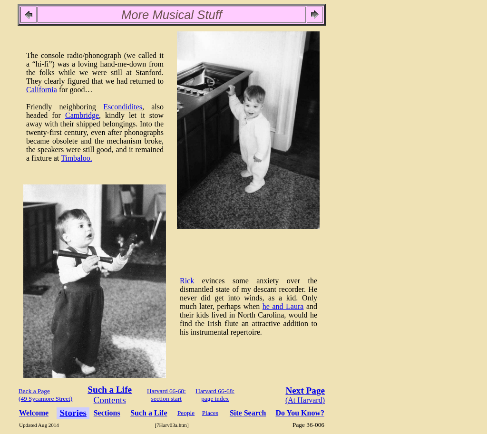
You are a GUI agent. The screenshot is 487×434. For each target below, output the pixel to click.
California (41, 90)
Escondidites (122, 107)
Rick (187, 281)
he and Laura (283, 306)
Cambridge (82, 115)
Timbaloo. (76, 158)
